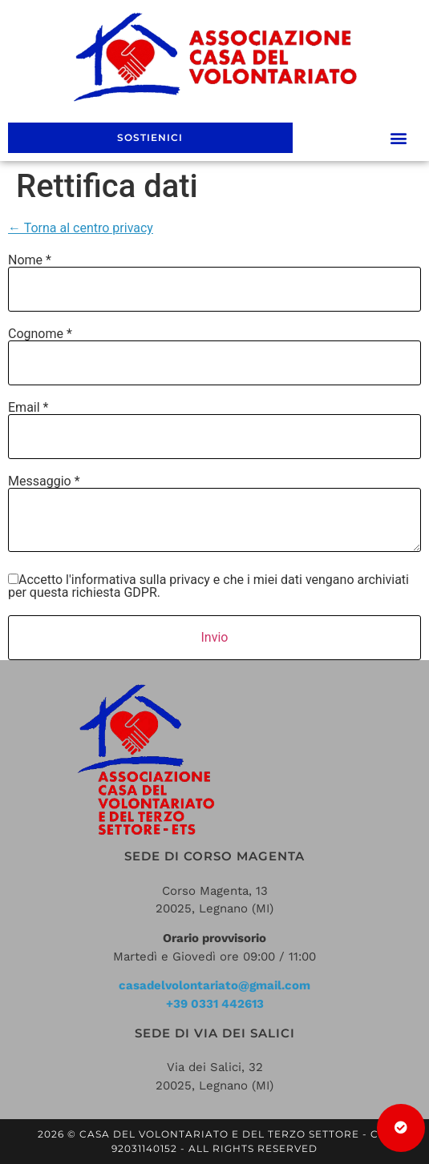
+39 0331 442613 (215, 1004)
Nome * (29, 260)
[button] (399, 138)
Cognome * (40, 334)
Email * (28, 407)
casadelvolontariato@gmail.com (214, 985)
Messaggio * (44, 481)
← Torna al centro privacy (80, 228)
